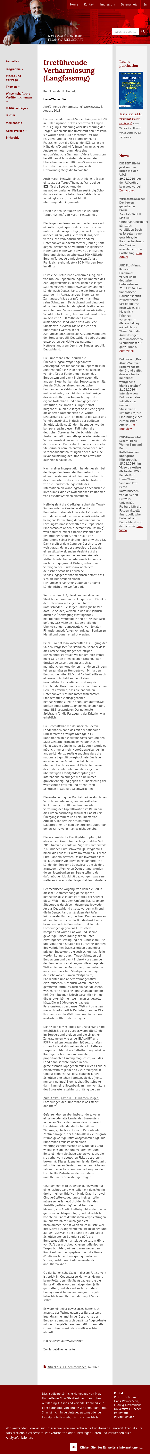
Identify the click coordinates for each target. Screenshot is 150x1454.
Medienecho (14, 123)
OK (74, 1447)
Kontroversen (16, 131)
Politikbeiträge (17, 108)
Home (74, 4)
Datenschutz (129, 4)
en (145, 4)
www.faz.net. (74, 1341)
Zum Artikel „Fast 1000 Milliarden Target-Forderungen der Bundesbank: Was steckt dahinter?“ (71, 1102)
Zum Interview (127, 427)
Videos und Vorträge (13, 78)
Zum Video (126, 351)
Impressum (107, 4)
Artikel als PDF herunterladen (67, 1367)
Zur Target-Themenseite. (59, 1349)
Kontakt (89, 4)
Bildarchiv (12, 137)
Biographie (14, 69)
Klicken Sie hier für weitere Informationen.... (111, 1447)
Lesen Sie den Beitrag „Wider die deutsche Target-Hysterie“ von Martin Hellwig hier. (71, 213)
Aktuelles (12, 61)
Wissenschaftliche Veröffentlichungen (19, 96)
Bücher (10, 115)
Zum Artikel (127, 190)
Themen (13, 86)
